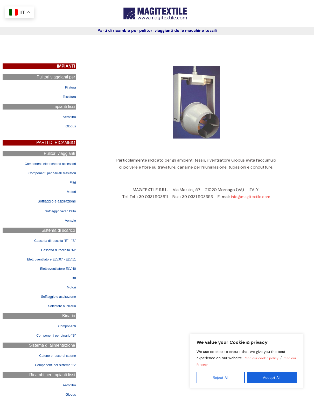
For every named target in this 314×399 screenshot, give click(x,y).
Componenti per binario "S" (51, 335)
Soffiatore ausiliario (58, 305)
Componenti (64, 326)
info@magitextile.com (250, 196)
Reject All (220, 377)
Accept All (271, 377)
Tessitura (67, 96)
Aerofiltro (67, 116)
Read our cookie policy (264, 358)
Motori (70, 191)
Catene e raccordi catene (53, 355)
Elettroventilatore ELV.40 (53, 268)
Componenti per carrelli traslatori (46, 173)
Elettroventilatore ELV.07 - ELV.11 (45, 259)
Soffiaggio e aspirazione (55, 201)
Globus (69, 126)
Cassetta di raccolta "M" (54, 250)
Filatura (69, 87)
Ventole (69, 220)
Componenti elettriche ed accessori (43, 163)
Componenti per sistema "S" (50, 364)
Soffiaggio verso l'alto (56, 211)
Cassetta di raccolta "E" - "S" (49, 240)
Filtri (72, 182)
